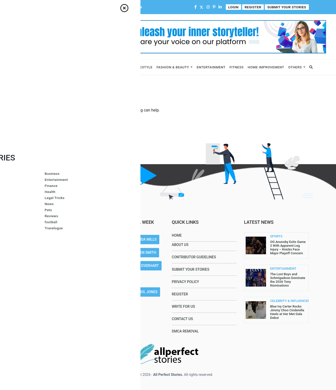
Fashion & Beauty (173, 67)
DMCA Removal (185, 331)
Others (295, 67)
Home (32, 7)
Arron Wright (115, 279)
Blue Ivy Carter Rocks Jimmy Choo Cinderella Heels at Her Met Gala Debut (287, 312)
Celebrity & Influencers (73, 67)
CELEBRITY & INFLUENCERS (279, 300)
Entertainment (211, 67)
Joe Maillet (113, 239)
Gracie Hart (113, 252)
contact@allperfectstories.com (61, 291)
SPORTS (276, 236)
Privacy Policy (185, 282)
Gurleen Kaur (114, 292)
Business (37, 67)
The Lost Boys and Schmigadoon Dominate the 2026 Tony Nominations (287, 279)
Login (236, 7)
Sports (120, 67)
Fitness (237, 67)
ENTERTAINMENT (279, 268)
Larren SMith (143, 252)
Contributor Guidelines (100, 7)
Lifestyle (143, 67)
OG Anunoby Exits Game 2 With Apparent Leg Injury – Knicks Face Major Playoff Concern (288, 247)
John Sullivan (115, 305)
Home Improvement (266, 67)
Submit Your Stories (287, 7)
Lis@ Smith (112, 266)
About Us (48, 7)
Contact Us (68, 7)
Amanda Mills (144, 239)
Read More (36, 266)
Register (255, 7)
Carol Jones (146, 292)
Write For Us (131, 7)
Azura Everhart (144, 266)
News (105, 67)
